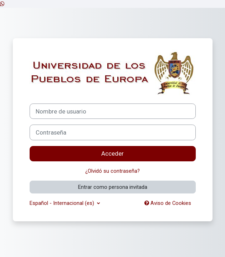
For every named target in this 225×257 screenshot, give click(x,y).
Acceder (112, 153)
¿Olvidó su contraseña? (112, 171)
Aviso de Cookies (167, 203)
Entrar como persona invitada (112, 187)
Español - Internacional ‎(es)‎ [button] (63, 203)
